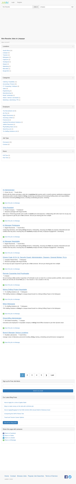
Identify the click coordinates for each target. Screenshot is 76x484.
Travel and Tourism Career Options (14, 417)
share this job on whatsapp (11, 203)
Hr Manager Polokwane (11, 225)
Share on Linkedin (9, 437)
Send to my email (38, 391)
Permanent (6, 142)
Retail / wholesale (8, 95)
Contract (5, 144)
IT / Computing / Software (10, 86)
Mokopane (6, 57)
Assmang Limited (8, 117)
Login (13, 2)
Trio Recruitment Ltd (8, 111)
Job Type (6, 138)
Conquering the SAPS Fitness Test (14, 413)
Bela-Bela (5, 68)
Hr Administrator (9, 190)
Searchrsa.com (7, 129)
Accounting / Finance (9, 84)
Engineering (6, 91)
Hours (5, 151)
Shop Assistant (8, 208)
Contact (13, 476)
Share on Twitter (8, 435)
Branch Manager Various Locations (15, 333)
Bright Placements (8, 115)
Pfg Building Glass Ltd (9, 126)
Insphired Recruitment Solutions (12, 122)
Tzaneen (5, 55)
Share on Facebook (9, 433)
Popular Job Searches (36, 476)
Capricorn (5, 59)
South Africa (6, 50)
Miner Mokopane (9, 304)
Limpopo (5, 52)
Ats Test (5, 113)
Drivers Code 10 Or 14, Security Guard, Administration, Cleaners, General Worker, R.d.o (35, 257)
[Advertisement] (38, 22)
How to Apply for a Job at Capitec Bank (15, 402)
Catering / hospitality (8, 81)
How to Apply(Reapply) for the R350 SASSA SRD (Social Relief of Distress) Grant (27, 410)
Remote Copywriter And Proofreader (16, 273)
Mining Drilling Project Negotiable (15, 289)
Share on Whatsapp (9, 440)
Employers (6, 107)
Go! (72, 7)
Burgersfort (6, 71)
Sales (4, 88)
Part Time (5, 157)
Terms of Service (51, 476)
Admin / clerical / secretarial (10, 97)
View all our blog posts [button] (10, 422)
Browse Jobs (22, 476)
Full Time (5, 155)
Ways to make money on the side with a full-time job (18, 406)
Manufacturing (7, 93)
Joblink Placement (8, 124)
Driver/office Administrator (12, 318)
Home (7, 476)
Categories (6, 78)
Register (19, 2)
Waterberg (6, 66)
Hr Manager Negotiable (11, 241)
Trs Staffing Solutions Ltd (10, 131)
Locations (6, 46)
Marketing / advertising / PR (10, 100)
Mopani (5, 64)
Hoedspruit (6, 62)
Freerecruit (6, 120)
